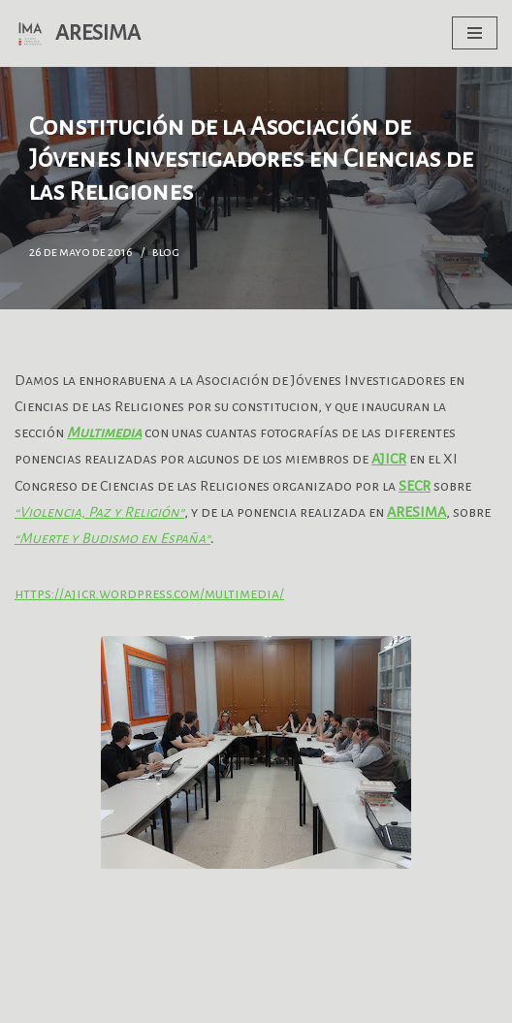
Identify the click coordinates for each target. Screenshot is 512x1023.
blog (165, 251)
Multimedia (104, 432)
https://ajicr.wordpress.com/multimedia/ (149, 593)
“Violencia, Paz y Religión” (99, 512)
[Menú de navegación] (474, 32)
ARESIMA (416, 512)
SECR (415, 486)
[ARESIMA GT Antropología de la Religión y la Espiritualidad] (78, 33)
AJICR (388, 458)
